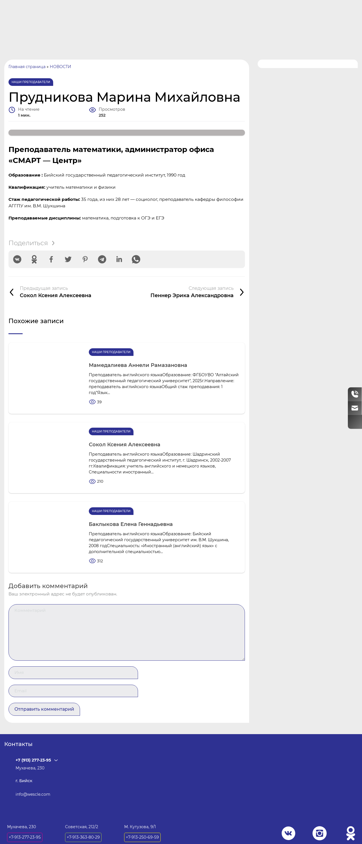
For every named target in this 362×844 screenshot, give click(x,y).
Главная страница (27, 69)
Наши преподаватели (31, 84)
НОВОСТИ (60, 69)
